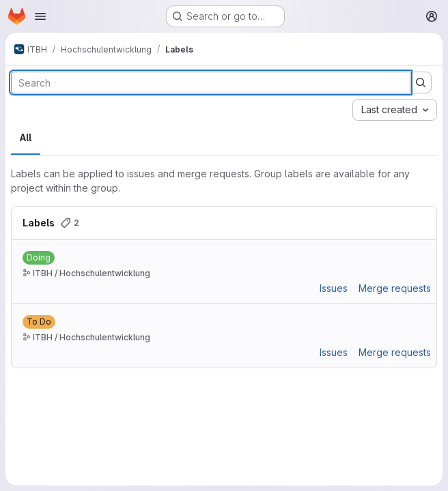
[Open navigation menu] (40, 16)
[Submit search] (421, 82)
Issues (334, 288)
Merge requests (395, 288)
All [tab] (25, 137)
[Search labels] (210, 82)
